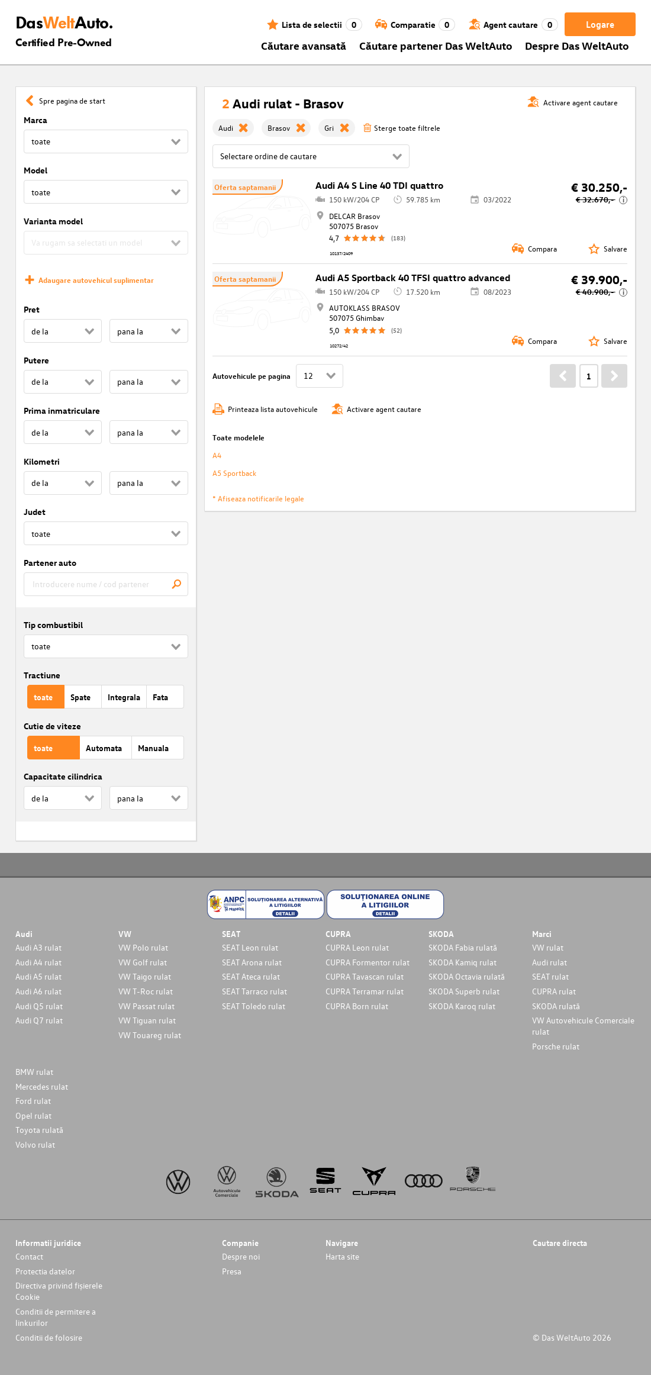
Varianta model (53, 221)
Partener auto (50, 562)
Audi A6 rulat (38, 991)
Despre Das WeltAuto (577, 45)
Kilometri (42, 461)
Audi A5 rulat (38, 976)
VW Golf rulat (142, 962)
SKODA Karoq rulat (461, 1006)
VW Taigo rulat (144, 976)
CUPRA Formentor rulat (368, 962)
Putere (36, 360)
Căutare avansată (303, 45)
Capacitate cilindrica (63, 776)
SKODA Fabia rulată (462, 947)
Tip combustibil (53, 624)
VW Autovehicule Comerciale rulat (583, 1026)
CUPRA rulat (554, 991)
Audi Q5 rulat (39, 1006)
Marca (35, 119)
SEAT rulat (550, 976)
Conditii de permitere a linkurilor (55, 1317)
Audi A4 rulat (38, 962)
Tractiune (42, 675)
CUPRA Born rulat (357, 1006)
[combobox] (106, 584)
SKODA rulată (556, 1006)
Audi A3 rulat (38, 947)
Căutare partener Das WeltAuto (436, 45)
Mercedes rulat (41, 1086)
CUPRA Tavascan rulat (365, 976)
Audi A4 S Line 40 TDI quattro (379, 185)
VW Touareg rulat (149, 1035)
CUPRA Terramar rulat (365, 991)
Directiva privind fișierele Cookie (58, 1291)
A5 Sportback (234, 473)
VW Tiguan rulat (147, 1020)
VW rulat (547, 947)
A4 (216, 455)
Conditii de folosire (48, 1337)
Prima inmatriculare (62, 410)
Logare (600, 24)
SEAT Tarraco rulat (254, 991)
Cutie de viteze (52, 726)
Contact (29, 1256)
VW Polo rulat (143, 947)
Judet (35, 511)
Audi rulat (549, 962)
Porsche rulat (555, 1046)
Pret (32, 309)
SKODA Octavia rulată (466, 976)
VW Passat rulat (146, 1006)
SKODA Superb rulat (463, 991)
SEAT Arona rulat (252, 962)
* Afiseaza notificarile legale (258, 498)
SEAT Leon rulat (250, 947)
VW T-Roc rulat (145, 991)
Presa (231, 1271)
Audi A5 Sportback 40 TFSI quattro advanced (412, 278)
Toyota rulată (39, 1129)
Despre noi (241, 1256)
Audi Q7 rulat (39, 1020)
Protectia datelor (45, 1271)
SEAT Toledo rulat (253, 1006)
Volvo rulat (35, 1144)
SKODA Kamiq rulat (462, 962)
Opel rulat (33, 1115)
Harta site (342, 1256)
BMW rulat (34, 1071)
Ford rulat (33, 1100)
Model (35, 170)
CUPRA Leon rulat (357, 947)
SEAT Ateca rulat (251, 976)
